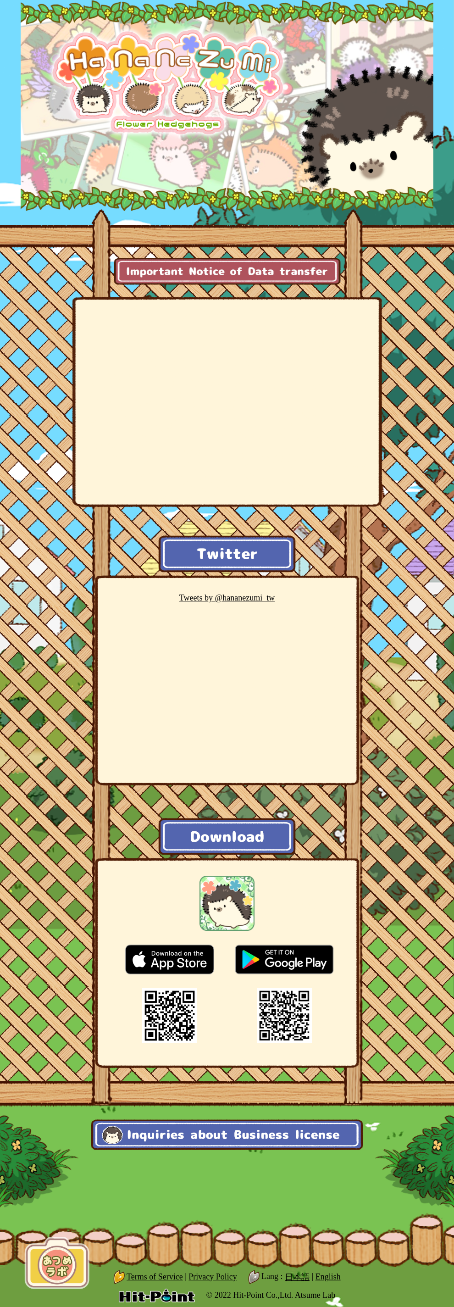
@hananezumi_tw (227, 597)
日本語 (297, 1277)
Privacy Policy (212, 1276)
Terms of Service (155, 1276)
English (328, 1276)
